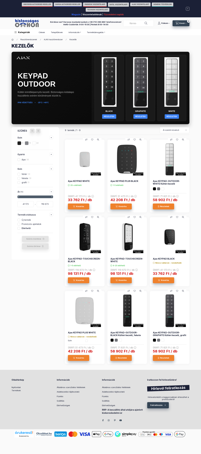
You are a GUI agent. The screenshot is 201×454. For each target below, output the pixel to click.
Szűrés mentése (33, 239)
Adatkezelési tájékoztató (68, 392)
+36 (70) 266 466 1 (97, 22)
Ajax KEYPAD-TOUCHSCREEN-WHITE (126, 260)
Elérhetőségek (63, 405)
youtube (121, 420)
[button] (22, 32)
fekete (26, 178)
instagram (109, 420)
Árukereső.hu (24, 436)
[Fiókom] (164, 23)
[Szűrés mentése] (32, 131)
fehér (26, 174)
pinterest (115, 420)
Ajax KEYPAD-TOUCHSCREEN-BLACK (84, 260)
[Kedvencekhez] (92, 139)
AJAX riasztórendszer (53, 39)
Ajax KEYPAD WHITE (79, 181)
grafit (25, 182)
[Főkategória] (13, 39)
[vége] (45, 204)
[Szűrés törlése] (38, 131)
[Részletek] (163, 206)
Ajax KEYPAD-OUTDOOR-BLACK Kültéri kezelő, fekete (125, 333)
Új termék (26, 220)
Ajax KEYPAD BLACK (164, 258)
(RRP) (81, 196)
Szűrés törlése (33, 246)
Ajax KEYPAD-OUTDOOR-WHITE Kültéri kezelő (166, 182)
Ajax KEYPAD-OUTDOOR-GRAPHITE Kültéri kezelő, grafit (169, 333)
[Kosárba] (78, 206)
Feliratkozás (156, 405)
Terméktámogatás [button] (95, 32)
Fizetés (60, 396)
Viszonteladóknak (92, 14)
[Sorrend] (174, 130)
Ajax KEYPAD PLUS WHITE (82, 332)
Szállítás (60, 401)
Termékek (16, 390)
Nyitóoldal (16, 387)
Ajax (25, 159)
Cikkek (42, 32)
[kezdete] (25, 204)
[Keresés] (146, 23)
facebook (103, 420)
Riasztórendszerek (28, 39)
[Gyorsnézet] (98, 139)
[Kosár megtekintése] (181, 23)
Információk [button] (74, 32)
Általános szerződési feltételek (71, 387)
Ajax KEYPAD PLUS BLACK (124, 181)
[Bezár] (187, 9)
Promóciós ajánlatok (31, 224)
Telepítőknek (57, 32)
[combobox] (138, 23)
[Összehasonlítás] (86, 139)
